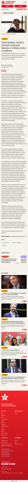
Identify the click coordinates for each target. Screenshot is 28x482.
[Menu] (25, 2)
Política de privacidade (6, 469)
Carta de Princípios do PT (6, 444)
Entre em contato (18, 444)
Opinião (2, 429)
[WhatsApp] (24, 9)
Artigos (5, 290)
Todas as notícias (7, 13)
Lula (2, 413)
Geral (16, 413)
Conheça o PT (4, 437)
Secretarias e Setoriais (6, 454)
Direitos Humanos (5, 426)
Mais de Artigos (4, 273)
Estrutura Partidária (5, 449)
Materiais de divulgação (8, 405)
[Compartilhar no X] (24, 301)
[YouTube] (22, 9)
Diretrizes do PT (19, 411)
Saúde (2, 420)
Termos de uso (4, 467)
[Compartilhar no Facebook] (2, 71)
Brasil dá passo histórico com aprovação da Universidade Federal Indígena (9, 260)
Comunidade (18, 437)
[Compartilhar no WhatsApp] (5, 71)
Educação (5, 256)
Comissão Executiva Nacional (7, 450)
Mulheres (4, 245)
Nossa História (4, 440)
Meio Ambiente (4, 433)
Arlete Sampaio (5, 242)
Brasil (2, 417)
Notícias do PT (4, 435)
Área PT (7, 6)
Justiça (2, 431)
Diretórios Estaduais (5, 456)
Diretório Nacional (5, 452)
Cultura (2, 428)
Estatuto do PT (4, 442)
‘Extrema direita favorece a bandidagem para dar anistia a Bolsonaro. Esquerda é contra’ (13, 377)
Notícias (3, 411)
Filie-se (20, 6)
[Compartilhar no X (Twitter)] (4, 71)
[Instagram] (19, 9)
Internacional (4, 419)
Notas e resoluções (7, 404)
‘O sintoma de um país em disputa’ (10, 350)
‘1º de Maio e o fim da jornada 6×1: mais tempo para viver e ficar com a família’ (13, 293)
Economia (3, 415)
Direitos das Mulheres (16, 242)
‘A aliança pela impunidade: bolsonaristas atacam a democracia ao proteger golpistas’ (13, 322)
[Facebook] (17, 9)
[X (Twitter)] (20, 9)
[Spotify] (26, 9)
